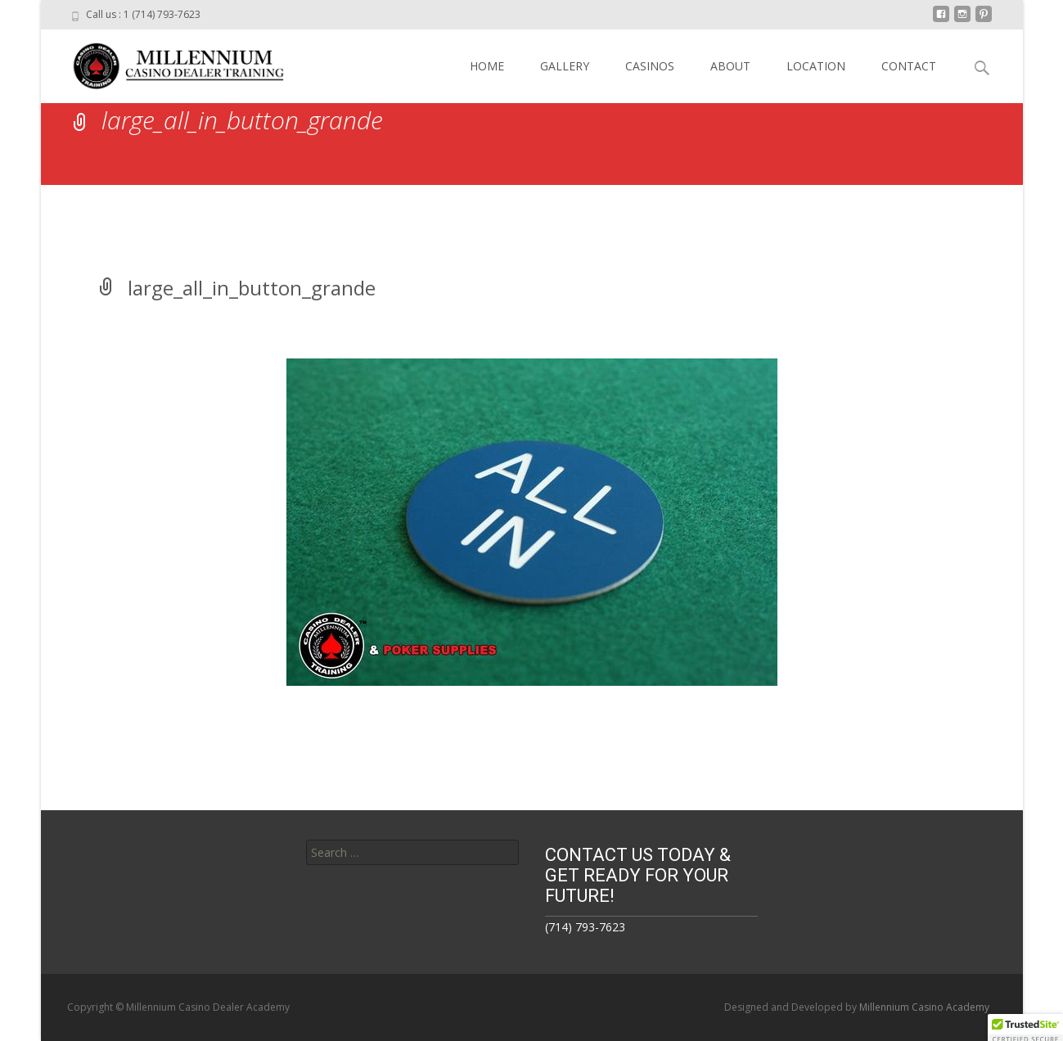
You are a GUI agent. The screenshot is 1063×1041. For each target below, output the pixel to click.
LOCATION (815, 66)
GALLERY (564, 66)
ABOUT (730, 66)
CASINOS (649, 66)
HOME (487, 66)
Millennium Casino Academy (924, 1007)
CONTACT (908, 66)
